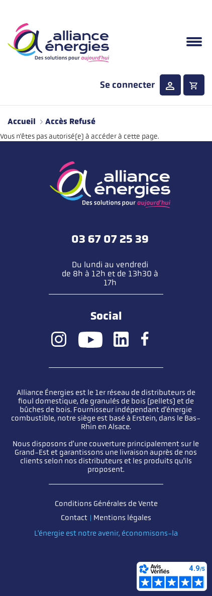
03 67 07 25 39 (110, 239)
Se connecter (127, 84)
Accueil (22, 121)
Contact (74, 517)
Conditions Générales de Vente (106, 503)
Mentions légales (122, 517)
